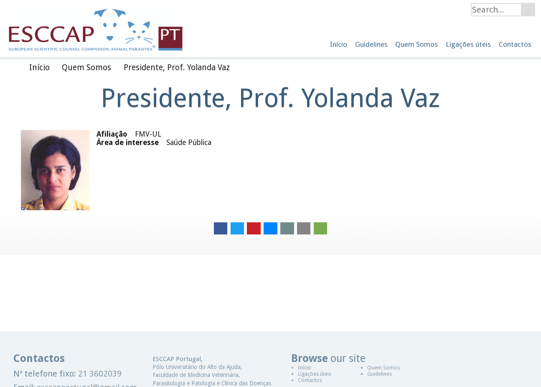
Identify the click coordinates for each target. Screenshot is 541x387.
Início (304, 367)
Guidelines (379, 374)
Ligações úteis (314, 374)
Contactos (310, 380)
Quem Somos (383, 367)
